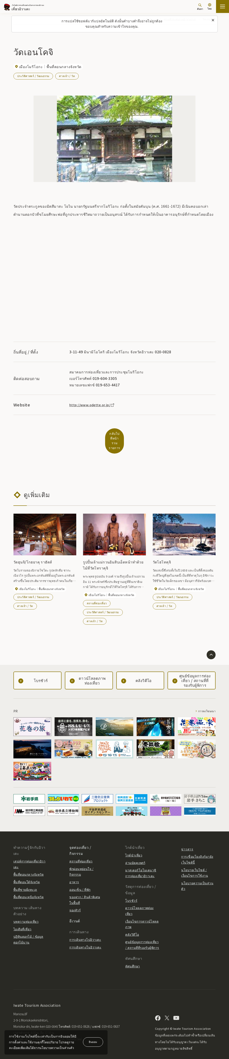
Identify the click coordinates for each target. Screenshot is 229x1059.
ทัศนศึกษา (132, 955)
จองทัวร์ (75, 899)
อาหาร (74, 871)
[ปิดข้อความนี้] (212, 20)
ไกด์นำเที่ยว (133, 844)
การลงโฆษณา (205, 700)
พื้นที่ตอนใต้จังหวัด (26, 871)
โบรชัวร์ (131, 889)
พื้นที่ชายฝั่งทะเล (25, 878)
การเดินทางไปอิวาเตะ (85, 929)
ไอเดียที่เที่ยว (22, 918)
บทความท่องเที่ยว (25, 910)
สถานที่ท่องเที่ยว (97, 592)
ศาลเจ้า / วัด (67, 76)
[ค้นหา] (200, 7)
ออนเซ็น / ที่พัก (80, 878)
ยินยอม (93, 1042)
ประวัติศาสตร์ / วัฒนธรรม (33, 76)
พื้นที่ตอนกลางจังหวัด (28, 863)
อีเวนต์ (74, 910)
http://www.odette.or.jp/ (94, 404)
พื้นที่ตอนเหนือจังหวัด (28, 886)
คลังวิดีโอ (132, 923)
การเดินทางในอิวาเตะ (85, 936)
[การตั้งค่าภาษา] (210, 7)
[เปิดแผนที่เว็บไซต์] (222, 6)
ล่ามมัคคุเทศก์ (135, 852)
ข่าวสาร (187, 838)
